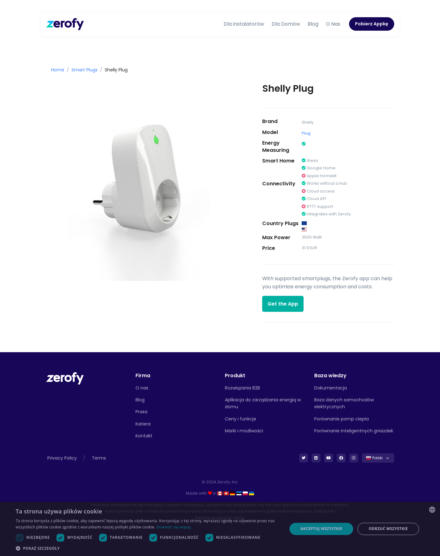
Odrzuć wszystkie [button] (388, 528)
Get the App (283, 303)
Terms (99, 458)
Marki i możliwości (244, 431)
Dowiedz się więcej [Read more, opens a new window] (173, 527)
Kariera (143, 424)
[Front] (65, 378)
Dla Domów (286, 24)
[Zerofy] (65, 24)
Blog (313, 24)
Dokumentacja (330, 388)
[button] (147, 548)
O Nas (333, 24)
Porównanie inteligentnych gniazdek (353, 431)
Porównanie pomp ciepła (341, 419)
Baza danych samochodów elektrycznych (344, 403)
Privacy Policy (62, 458)
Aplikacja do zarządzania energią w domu (263, 403)
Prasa (141, 412)
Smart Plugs (85, 70)
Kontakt (143, 436)
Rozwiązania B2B (242, 388)
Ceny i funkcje (240, 419)
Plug (306, 133)
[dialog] (220, 529)
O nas (141, 388)
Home (57, 70)
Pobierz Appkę (371, 24)
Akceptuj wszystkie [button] (321, 528)
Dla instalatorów (244, 24)
